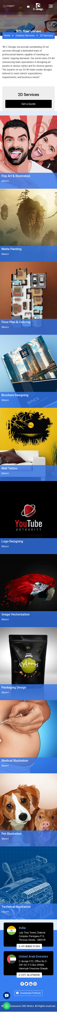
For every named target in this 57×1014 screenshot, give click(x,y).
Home (7, 35)
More (5, 181)
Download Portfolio (28, 997)
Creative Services (25, 35)
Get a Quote (28, 103)
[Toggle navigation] (51, 5)
